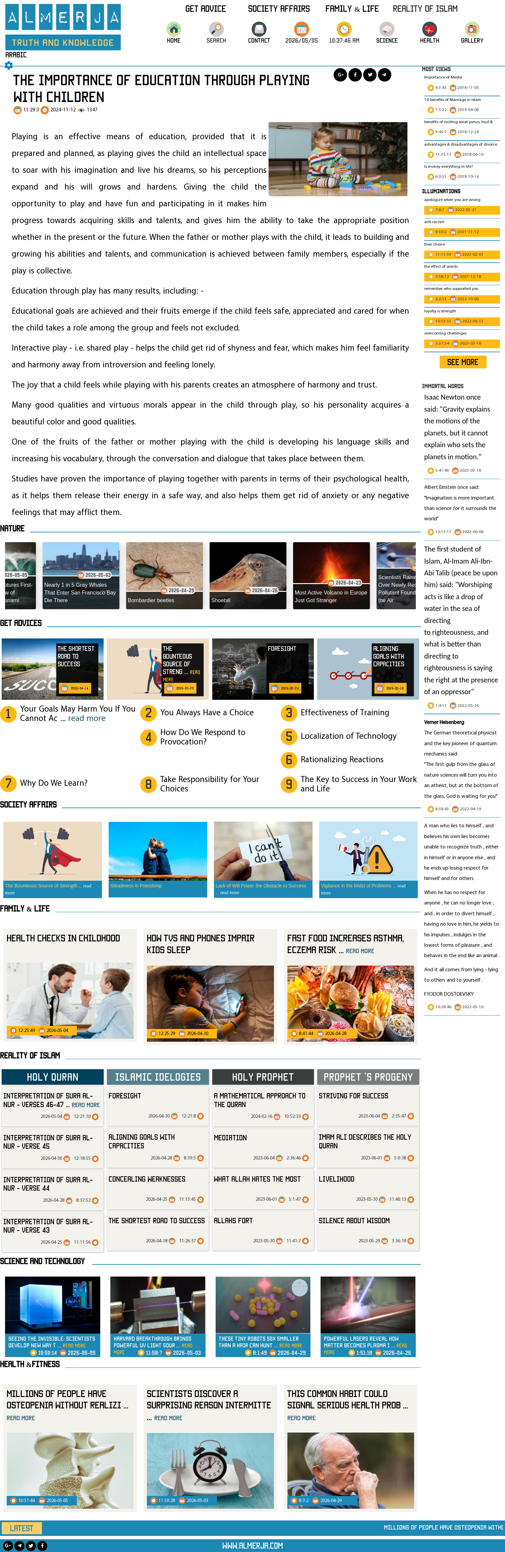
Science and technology (42, 1261)
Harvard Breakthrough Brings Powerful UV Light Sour (153, 1345)
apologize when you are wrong (452, 200)
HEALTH (429, 48)
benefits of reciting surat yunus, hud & (458, 122)
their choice (434, 245)
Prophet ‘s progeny (368, 1077)
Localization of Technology (349, 736)
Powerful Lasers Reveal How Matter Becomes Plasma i (365, 1345)
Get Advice (205, 8)
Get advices (21, 623)
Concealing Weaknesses (147, 1178)
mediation (230, 1137)
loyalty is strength (440, 311)
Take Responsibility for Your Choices (209, 784)
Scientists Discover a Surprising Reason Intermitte (209, 1405)
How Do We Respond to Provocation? (202, 737)
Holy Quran (52, 1077)
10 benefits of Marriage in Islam (452, 100)
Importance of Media (443, 77)
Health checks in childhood (63, 937)
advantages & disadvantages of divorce (460, 145)
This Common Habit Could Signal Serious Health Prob (347, 1405)
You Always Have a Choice (207, 713)
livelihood (336, 1178)
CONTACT (259, 48)
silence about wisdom (354, 1220)
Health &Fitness (30, 1364)
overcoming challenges (445, 333)
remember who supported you (451, 289)
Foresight (125, 1095)
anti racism (434, 222)
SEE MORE (463, 362)
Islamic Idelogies (158, 1077)
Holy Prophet (263, 1077)
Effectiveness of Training (345, 713)
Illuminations (441, 191)
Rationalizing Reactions (342, 760)
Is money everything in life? (449, 167)
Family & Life (352, 8)
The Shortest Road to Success (157, 1220)
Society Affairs (279, 8)
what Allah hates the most (257, 1178)
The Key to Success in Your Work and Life (359, 784)
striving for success (353, 1095)
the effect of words (441, 267)
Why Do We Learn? (54, 783)
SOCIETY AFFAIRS (28, 804)
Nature (12, 528)
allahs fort (233, 1220)
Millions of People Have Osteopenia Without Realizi (67, 1405)
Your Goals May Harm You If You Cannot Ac (77, 714)
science (387, 48)
